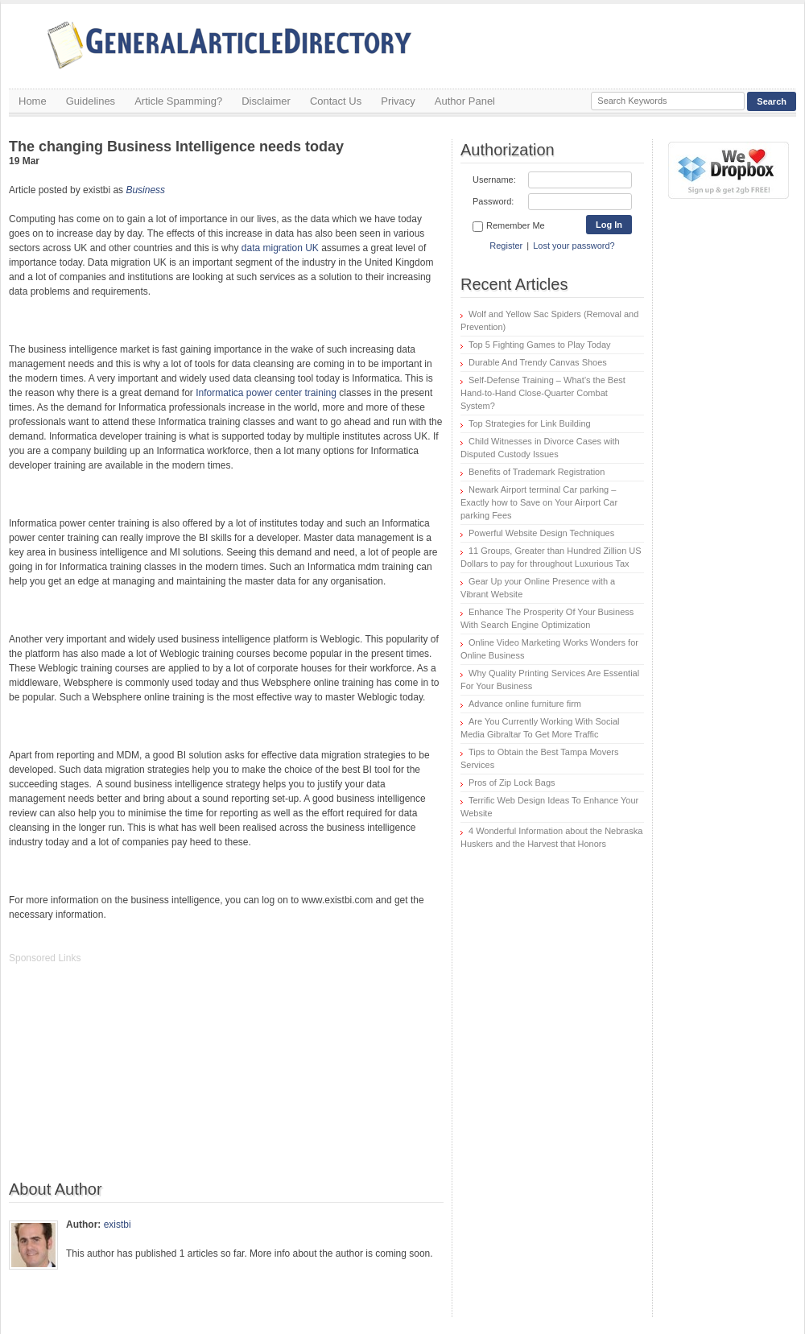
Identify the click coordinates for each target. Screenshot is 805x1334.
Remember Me (509, 226)
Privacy (398, 101)
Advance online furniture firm (525, 703)
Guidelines (90, 101)
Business (145, 190)
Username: (494, 179)
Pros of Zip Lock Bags (512, 782)
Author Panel (465, 101)
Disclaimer (266, 101)
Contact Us (335, 101)
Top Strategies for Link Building (530, 423)
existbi (117, 1224)
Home (33, 101)
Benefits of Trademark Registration (537, 472)
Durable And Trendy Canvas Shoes (538, 362)
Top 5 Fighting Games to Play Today (540, 344)
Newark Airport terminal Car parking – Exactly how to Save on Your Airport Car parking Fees (538, 502)
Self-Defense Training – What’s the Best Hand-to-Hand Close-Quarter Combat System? (542, 393)
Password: (493, 201)
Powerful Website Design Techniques (541, 533)
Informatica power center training (266, 393)
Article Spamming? (178, 101)
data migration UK (280, 248)
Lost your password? (574, 245)
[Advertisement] (129, 1080)
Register (505, 245)
